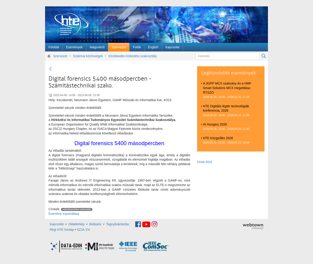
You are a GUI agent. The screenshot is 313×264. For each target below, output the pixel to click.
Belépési (95, 224)
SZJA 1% (83, 229)
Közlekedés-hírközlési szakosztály (132, 56)
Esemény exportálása (63, 213)
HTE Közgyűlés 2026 (218, 138)
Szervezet (60, 56)
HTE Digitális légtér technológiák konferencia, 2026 (226, 108)
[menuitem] (53, 47)
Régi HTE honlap (62, 229)
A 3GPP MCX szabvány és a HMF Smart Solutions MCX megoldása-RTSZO (227, 88)
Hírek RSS (204, 162)
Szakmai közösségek (88, 56)
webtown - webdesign (253, 226)
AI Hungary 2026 (215, 124)
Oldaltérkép (76, 224)
